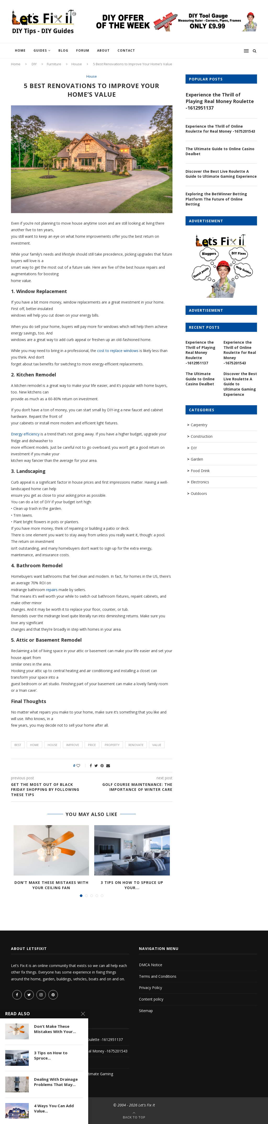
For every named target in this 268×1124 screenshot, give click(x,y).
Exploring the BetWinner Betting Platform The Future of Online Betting (216, 199)
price (92, 745)
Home (20, 50)
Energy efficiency (25, 433)
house (52, 745)
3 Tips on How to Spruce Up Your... (132, 885)
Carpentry (199, 424)
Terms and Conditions (157, 976)
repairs (52, 589)
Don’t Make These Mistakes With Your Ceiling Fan (51, 885)
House (76, 64)
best (17, 745)
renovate (136, 745)
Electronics (200, 481)
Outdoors (199, 493)
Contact (126, 50)
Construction (202, 436)
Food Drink (200, 470)
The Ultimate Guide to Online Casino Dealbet (220, 151)
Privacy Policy (150, 987)
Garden (197, 459)
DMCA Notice (150, 964)
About (103, 50)
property (112, 745)
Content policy (151, 999)
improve (72, 745)
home (34, 745)
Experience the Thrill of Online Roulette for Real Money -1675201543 (220, 129)
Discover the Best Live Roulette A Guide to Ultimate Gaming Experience (221, 174)
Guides (40, 50)
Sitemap (146, 1010)
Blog (63, 50)
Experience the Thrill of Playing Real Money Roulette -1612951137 (220, 101)
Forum (82, 50)
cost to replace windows (117, 350)
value (156, 745)
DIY (34, 64)
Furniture (54, 64)
